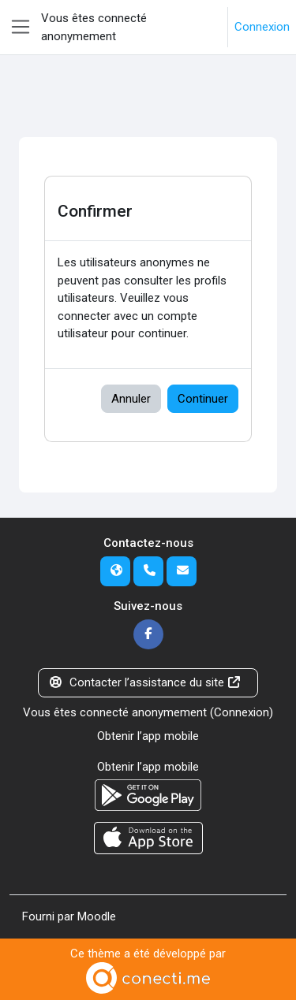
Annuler (131, 399)
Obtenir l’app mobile (148, 736)
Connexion (262, 27)
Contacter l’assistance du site (145, 682)
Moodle (96, 916)
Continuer (203, 399)
